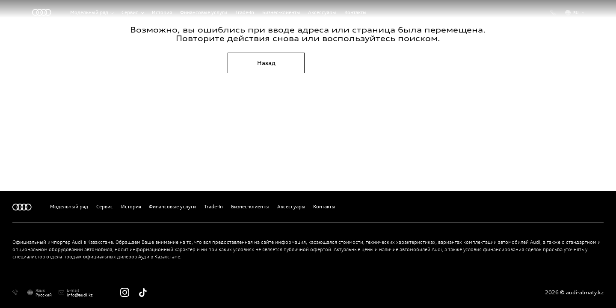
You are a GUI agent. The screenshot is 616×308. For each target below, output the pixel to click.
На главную (349, 62)
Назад (266, 62)
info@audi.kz (80, 295)
